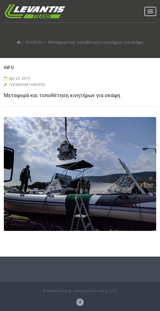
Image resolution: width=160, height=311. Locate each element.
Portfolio (34, 42)
